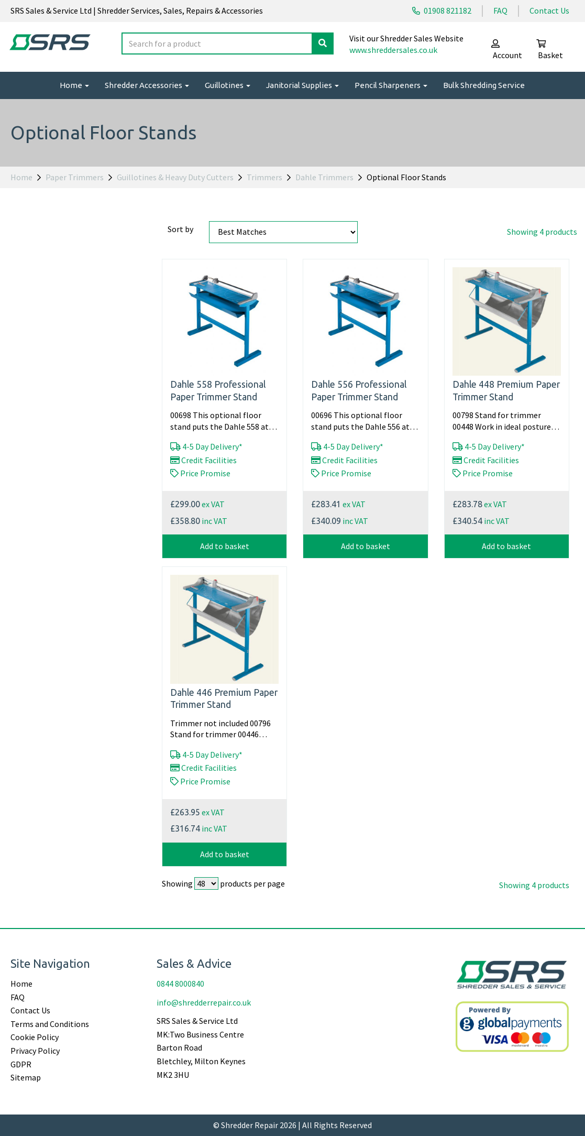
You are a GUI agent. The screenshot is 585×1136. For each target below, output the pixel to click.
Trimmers (264, 177)
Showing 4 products (542, 231)
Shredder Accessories (147, 85)
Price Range (33, 229)
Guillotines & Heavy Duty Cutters (175, 177)
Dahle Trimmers (324, 177)
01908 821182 (441, 10)
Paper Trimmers (75, 177)
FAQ (500, 10)
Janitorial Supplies (302, 85)
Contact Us (549, 10)
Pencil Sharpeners (391, 85)
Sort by (180, 229)
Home (74, 85)
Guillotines (227, 85)
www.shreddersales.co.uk (393, 50)
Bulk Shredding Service (484, 85)
